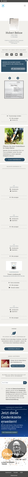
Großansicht (14, 189)
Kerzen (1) (14, 120)
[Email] (16, 54)
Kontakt (16, 472)
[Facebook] (7, 54)
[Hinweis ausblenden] (26, 60)
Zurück (4, 1)
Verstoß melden (14, 287)
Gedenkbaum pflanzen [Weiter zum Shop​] (14, 348)
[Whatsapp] (21, 54)
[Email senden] (12, 382)
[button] (10, 78)
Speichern (13, 191)
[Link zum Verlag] (10, 5)
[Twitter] (11, 54)
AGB (21, 472)
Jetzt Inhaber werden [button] (18, 68)
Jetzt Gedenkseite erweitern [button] (9, 432)
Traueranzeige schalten (14, 116)
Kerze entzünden (14, 282)
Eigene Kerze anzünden (17, 365)
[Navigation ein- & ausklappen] (25, 5)
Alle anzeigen (14, 118)
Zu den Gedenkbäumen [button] (14, 159)
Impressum (8, 472)
